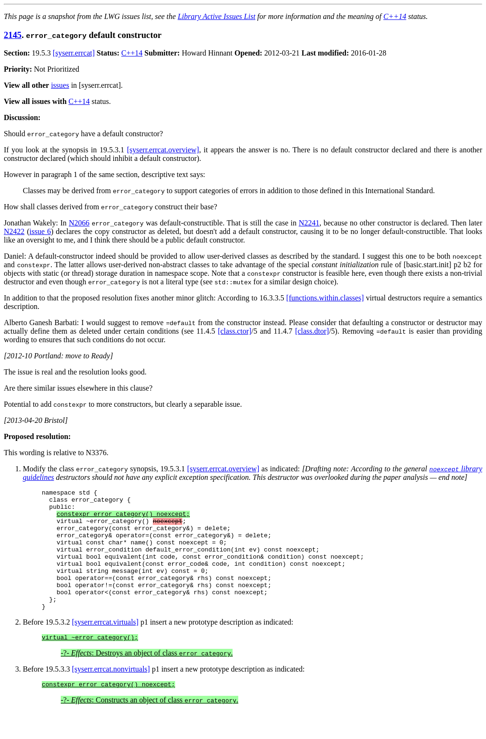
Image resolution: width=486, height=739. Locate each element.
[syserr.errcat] (73, 53)
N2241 (309, 223)
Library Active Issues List (216, 16)
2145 (12, 35)
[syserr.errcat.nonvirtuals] (111, 695)
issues (60, 85)
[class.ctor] (235, 331)
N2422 (14, 231)
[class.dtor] (312, 331)
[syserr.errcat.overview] (163, 150)
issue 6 (40, 231)
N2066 (79, 223)
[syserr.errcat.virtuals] (105, 646)
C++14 (394, 16)
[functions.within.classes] (325, 298)
